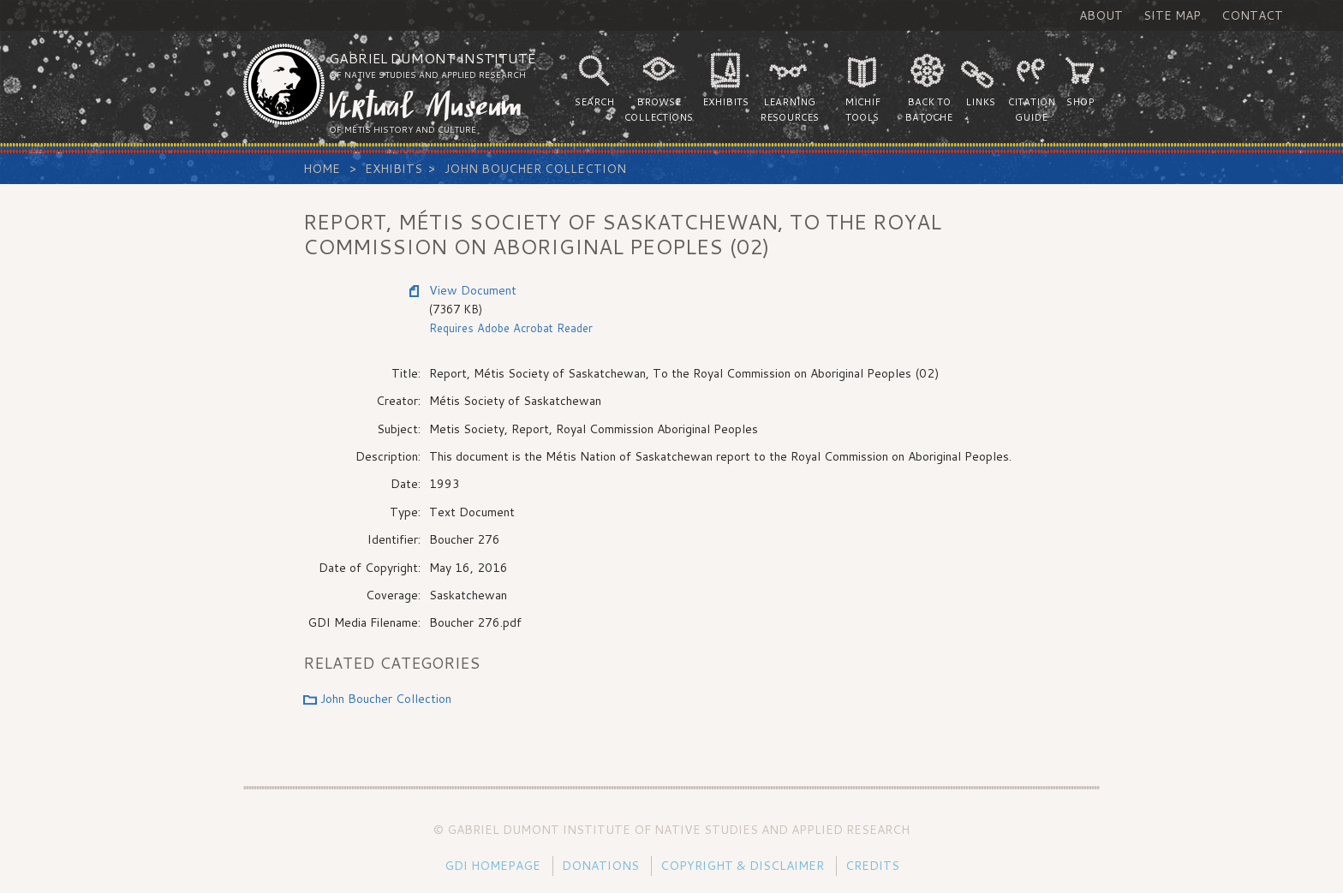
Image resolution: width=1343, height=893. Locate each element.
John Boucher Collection (535, 168)
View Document (472, 290)
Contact (1252, 15)
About (1101, 15)
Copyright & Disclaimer (742, 865)
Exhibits (393, 168)
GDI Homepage (492, 865)
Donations (600, 865)
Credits (872, 865)
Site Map (1172, 15)
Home (321, 168)
